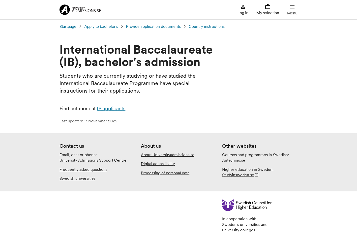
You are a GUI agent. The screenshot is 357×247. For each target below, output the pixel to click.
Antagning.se (233, 160)
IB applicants (111, 108)
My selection (267, 9)
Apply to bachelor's (101, 26)
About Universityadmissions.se (167, 154)
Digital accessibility (158, 163)
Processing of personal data (165, 172)
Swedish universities (77, 178)
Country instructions (207, 26)
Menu (292, 9)
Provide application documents (153, 26)
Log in (243, 9)
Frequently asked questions (83, 169)
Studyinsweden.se (238, 174)
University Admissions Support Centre (93, 160)
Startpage (68, 26)
